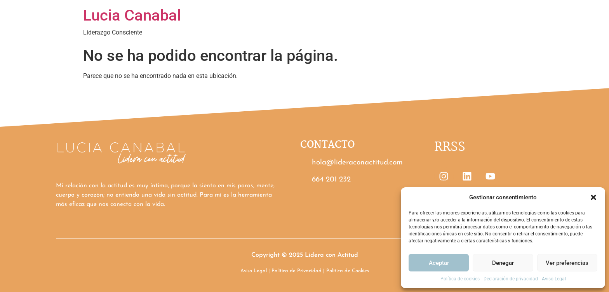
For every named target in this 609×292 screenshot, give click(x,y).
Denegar (503, 262)
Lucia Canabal (132, 15)
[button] (593, 197)
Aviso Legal (554, 279)
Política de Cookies (347, 270)
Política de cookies (460, 279)
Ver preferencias (567, 262)
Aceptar (439, 262)
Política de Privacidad (296, 270)
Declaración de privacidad (511, 279)
